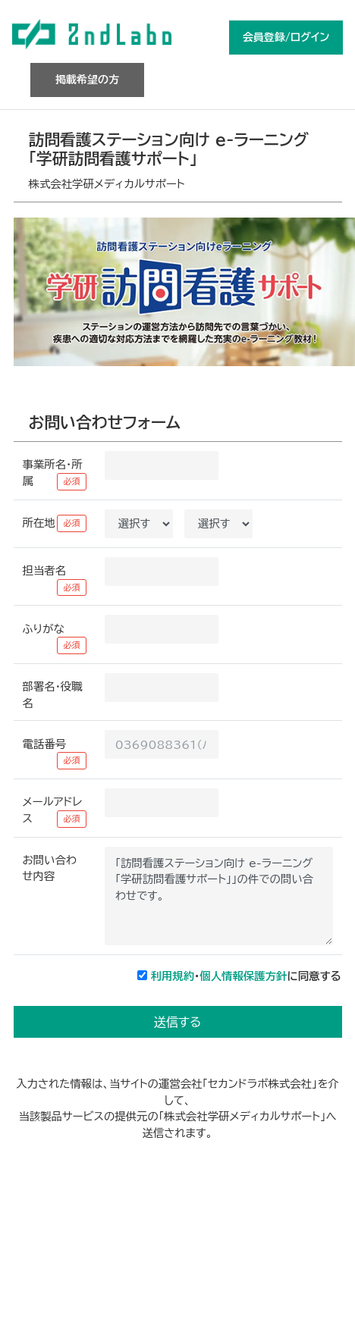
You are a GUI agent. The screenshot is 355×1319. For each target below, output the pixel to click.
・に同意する (246, 976)
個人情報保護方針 (243, 976)
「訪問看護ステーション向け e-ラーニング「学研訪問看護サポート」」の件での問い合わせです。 (219, 896)
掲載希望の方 (87, 79)
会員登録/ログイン (286, 37)
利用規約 (173, 976)
